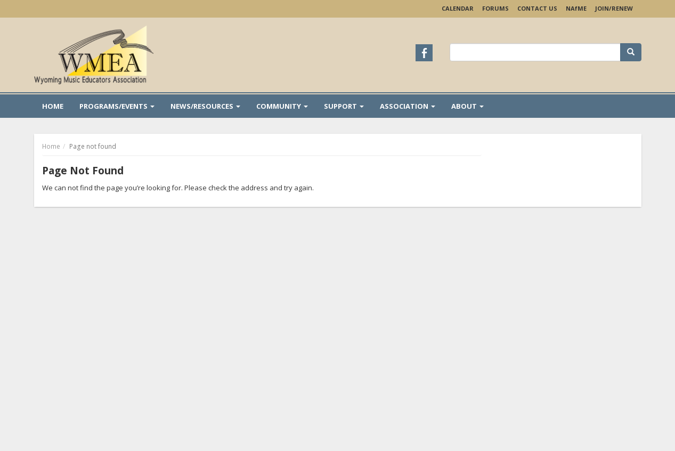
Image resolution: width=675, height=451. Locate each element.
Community (282, 106)
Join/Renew (614, 8)
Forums (495, 8)
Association (407, 106)
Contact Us (537, 8)
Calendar (458, 8)
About (467, 106)
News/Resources (205, 106)
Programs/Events (116, 106)
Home (52, 106)
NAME (576, 8)
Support (344, 106)
